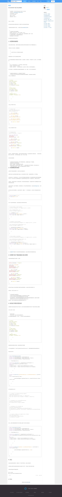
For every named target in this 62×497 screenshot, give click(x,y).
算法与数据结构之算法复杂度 (47, 16)
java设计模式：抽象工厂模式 (47, 19)
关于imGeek (12, 492)
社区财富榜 (27, 492)
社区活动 (48, 9)
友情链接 (42, 492)
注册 (53, 1)
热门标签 (50, 492)
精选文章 (24, 1)
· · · (43, 1)
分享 (37, 475)
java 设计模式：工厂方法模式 (47, 27)
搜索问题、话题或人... (14, 1)
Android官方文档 (25, 27)
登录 (48, 1)
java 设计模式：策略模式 (47, 26)
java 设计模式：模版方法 (47, 24)
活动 (38, 1)
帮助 (40, 1)
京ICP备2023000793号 (31, 495)
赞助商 (35, 492)
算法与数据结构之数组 (47, 15)
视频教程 (34, 1)
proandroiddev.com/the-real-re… (18, 12)
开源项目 (29, 1)
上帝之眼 (47, 7)
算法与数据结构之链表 (47, 18)
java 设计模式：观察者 (47, 23)
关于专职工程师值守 (19, 492)
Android (10, 5)
